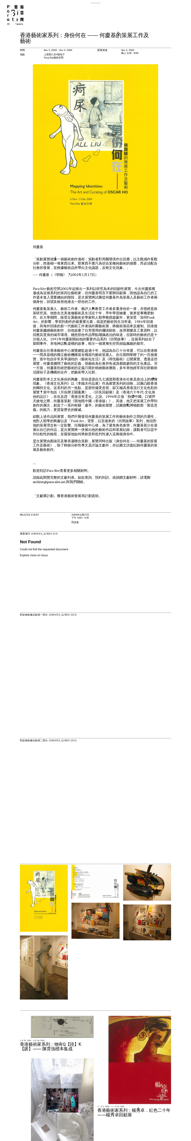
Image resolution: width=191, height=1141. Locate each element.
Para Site (19, 15)
